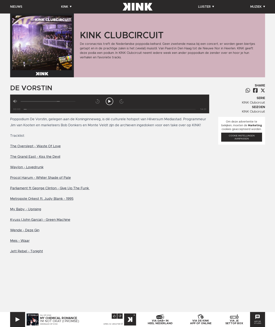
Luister (206, 6)
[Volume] (48, 101)
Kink (66, 6)
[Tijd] (110, 109)
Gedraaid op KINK (49, 324)
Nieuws (16, 6)
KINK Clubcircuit (253, 102)
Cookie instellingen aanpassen (242, 137)
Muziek (257, 6)
